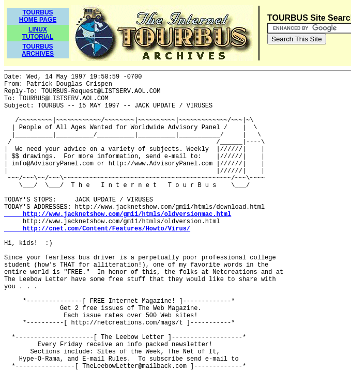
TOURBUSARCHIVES (38, 50)
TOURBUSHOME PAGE (37, 16)
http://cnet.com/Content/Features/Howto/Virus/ (97, 229)
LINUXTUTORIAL (37, 33)
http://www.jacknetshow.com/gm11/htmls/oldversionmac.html (117, 214)
